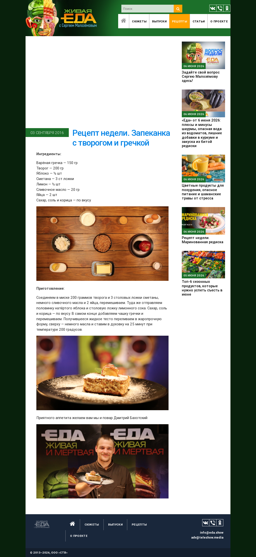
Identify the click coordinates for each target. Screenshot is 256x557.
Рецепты (179, 21)
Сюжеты (139, 21)
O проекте (219, 21)
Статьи (199, 21)
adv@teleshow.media (207, 537)
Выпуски (159, 21)
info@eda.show (211, 532)
